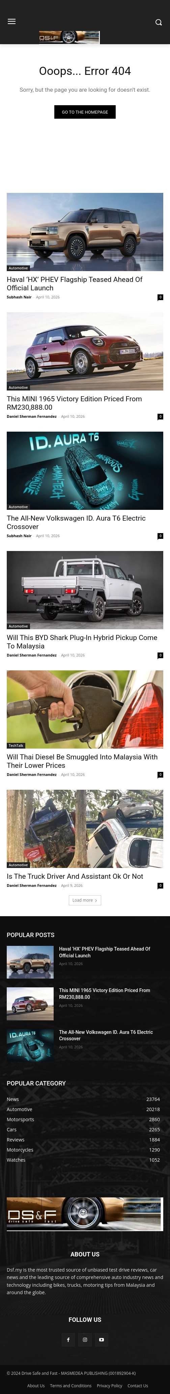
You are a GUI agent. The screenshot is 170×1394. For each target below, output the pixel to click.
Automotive (18, 268)
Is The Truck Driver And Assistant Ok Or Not (75, 876)
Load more (85, 900)
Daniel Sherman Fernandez (32, 416)
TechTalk (16, 745)
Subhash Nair (19, 296)
